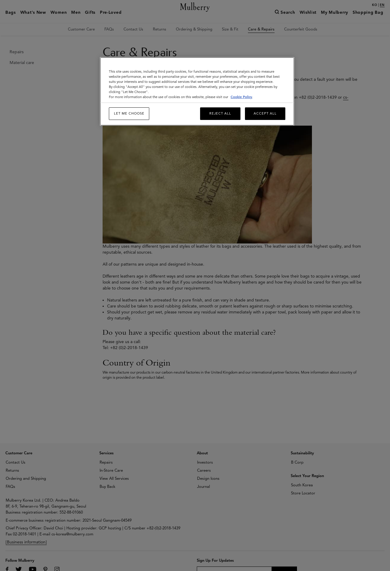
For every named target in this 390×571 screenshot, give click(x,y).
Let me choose (129, 113)
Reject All (220, 113)
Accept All (265, 113)
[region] (197, 91)
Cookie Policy (241, 97)
